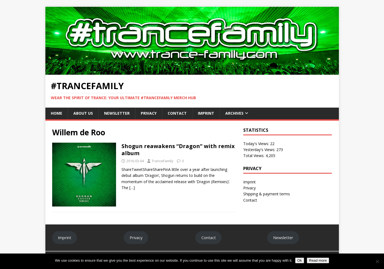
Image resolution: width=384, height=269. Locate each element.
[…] (132, 187)
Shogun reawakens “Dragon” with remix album (178, 149)
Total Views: (254, 155)
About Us (83, 113)
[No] (377, 261)
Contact (177, 113)
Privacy (149, 113)
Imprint (206, 113)
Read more (318, 260)
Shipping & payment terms (266, 193)
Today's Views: (256, 143)
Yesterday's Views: (259, 149)
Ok (299, 260)
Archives (234, 113)
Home (56, 113)
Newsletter (117, 113)
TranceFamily (162, 160)
